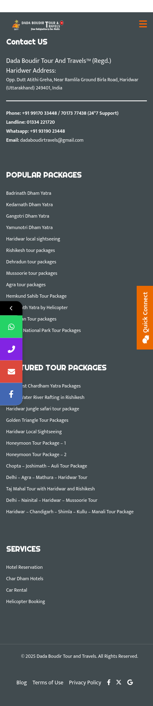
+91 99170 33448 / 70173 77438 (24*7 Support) (70, 113)
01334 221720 (41, 122)
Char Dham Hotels (24, 578)
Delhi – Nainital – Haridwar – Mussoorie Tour (52, 500)
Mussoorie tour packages (31, 273)
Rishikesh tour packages (30, 250)
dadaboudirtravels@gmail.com (52, 140)
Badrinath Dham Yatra (28, 193)
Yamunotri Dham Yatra (29, 227)
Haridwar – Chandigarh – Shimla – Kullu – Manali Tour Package (70, 511)
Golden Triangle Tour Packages (37, 420)
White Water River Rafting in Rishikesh (45, 397)
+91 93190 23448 (47, 131)
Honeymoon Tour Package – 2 (36, 454)
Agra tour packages (26, 284)
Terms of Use (48, 682)
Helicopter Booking (25, 601)
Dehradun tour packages (31, 261)
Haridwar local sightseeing (33, 239)
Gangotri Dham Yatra (27, 216)
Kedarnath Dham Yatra (29, 204)
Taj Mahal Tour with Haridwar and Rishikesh (50, 488)
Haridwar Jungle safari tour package (42, 408)
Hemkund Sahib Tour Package (36, 296)
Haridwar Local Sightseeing (34, 431)
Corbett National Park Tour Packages (43, 330)
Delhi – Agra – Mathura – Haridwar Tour (46, 477)
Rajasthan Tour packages (31, 319)
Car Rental (16, 590)
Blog (21, 682)
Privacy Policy (85, 682)
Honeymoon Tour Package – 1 (36, 443)
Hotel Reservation (24, 567)
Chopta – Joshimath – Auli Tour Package (46, 466)
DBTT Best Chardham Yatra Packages (43, 386)
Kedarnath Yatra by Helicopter (37, 307)
